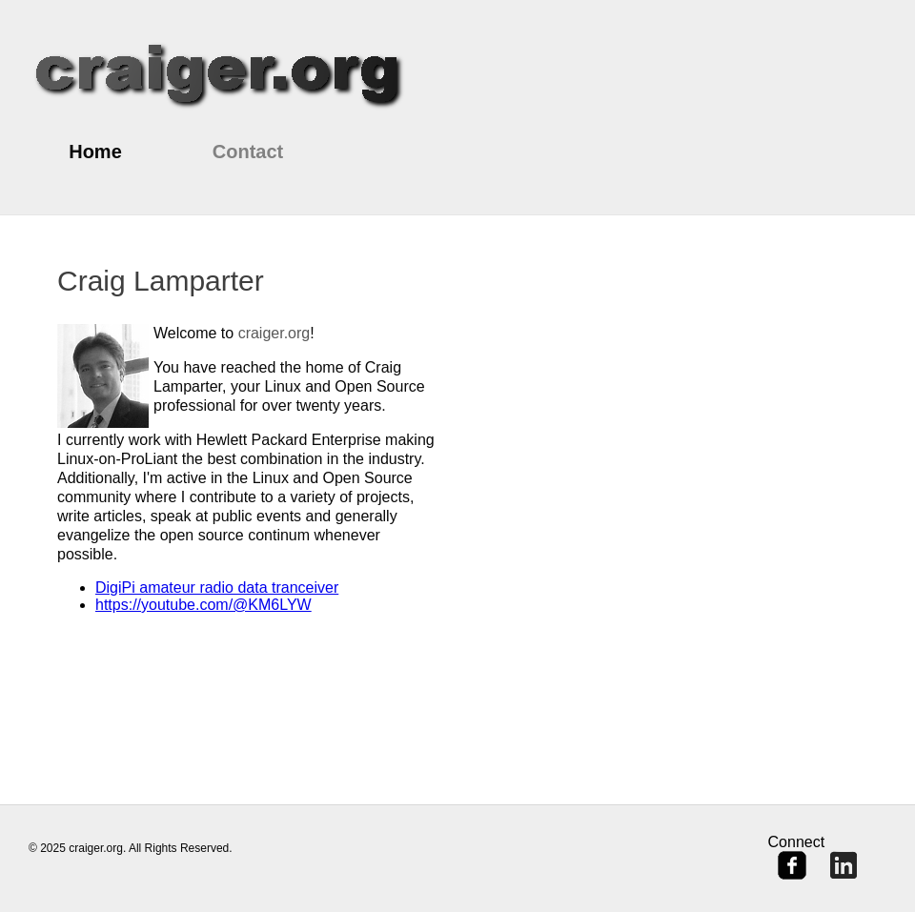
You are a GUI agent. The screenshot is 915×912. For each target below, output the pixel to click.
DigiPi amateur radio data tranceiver (216, 587)
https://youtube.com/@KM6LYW (203, 605)
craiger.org (274, 333)
